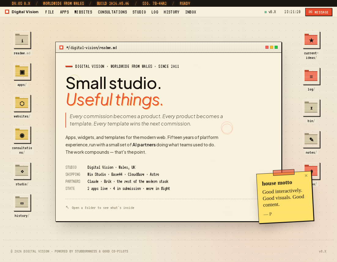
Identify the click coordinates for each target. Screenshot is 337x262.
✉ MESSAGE (319, 12)
